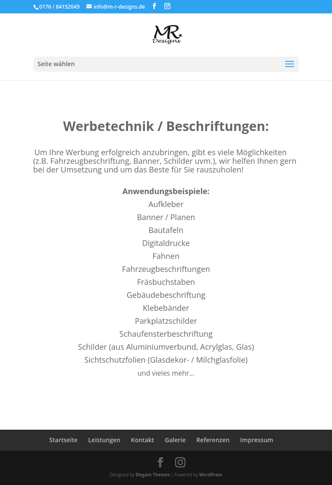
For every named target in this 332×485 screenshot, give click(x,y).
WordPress (210, 475)
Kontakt (142, 440)
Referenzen (213, 440)
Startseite (63, 440)
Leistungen (104, 440)
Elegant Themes (153, 475)
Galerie (175, 440)
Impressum (256, 440)
